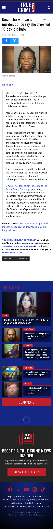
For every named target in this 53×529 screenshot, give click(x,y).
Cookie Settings (33, 503)
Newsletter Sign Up (26, 472)
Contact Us (38, 496)
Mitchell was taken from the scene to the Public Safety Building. (26, 187)
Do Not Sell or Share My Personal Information (26, 506)
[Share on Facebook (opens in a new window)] (6, 41)
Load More (26, 402)
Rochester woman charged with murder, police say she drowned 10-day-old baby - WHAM (25, 227)
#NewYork (8, 258)
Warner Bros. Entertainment (33, 515)
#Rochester (22, 258)
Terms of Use (44, 499)
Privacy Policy (28, 499)
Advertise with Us (11, 499)
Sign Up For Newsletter (19, 496)
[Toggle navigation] (4, 7)
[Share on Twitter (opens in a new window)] (14, 41)
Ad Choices (16, 503)
